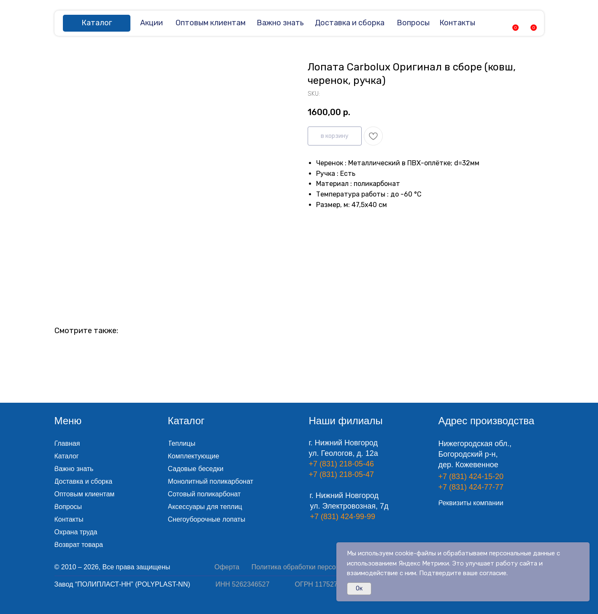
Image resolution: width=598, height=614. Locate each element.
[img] (494, 23)
